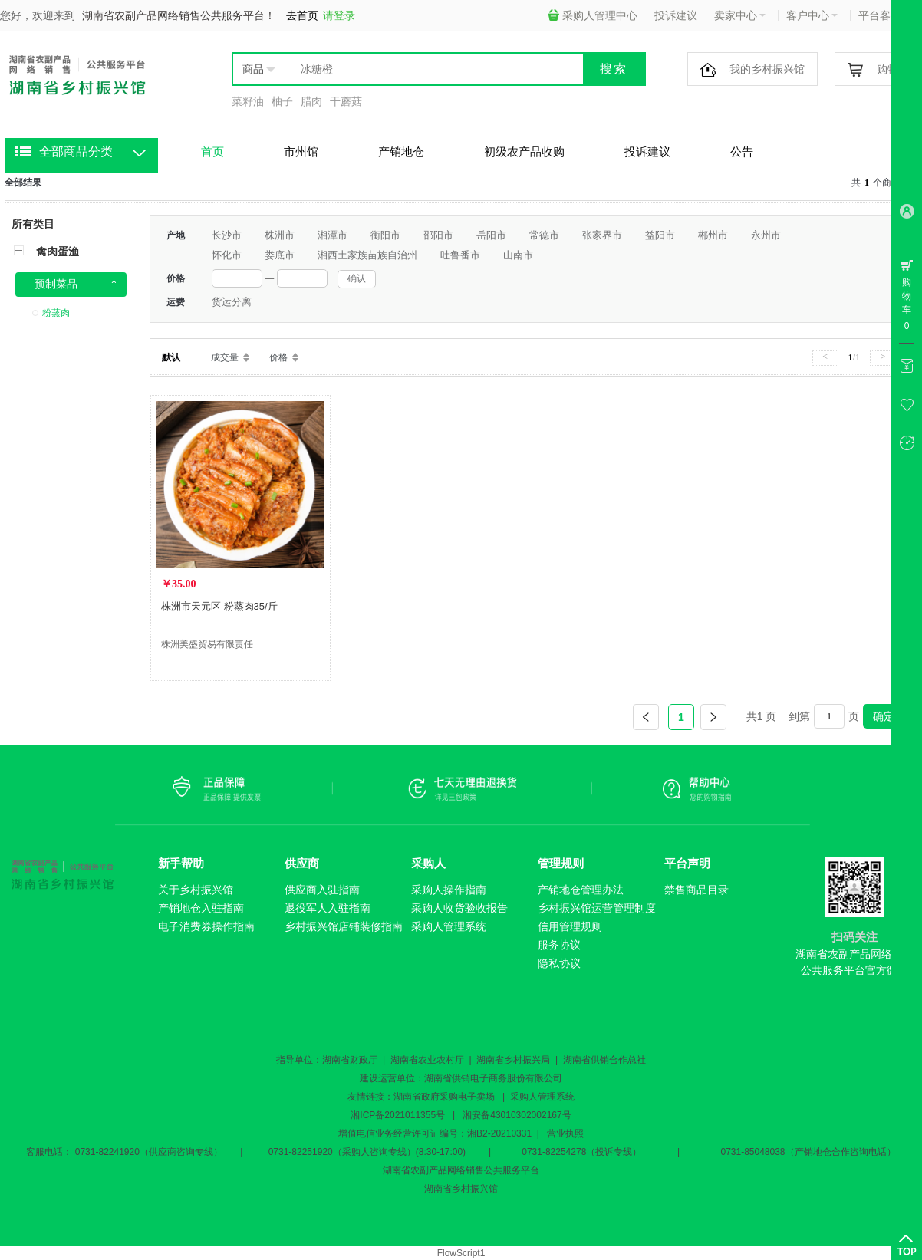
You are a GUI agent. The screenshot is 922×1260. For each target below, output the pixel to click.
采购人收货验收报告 (459, 908)
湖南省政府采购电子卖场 (444, 1096)
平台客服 (884, 15)
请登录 (339, 15)
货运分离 (232, 302)
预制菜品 (56, 284)
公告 (741, 151)
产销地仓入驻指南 (201, 908)
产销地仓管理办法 (581, 889)
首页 (212, 151)
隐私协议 (559, 963)
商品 (253, 69)
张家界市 (602, 235)
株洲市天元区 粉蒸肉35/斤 (219, 606)
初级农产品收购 (524, 151)
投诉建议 (675, 15)
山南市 (518, 255)
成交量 (225, 357)
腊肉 (311, 101)
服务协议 (559, 945)
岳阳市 (491, 235)
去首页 (302, 15)
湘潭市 (332, 235)
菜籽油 (248, 101)
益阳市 (660, 235)
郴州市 (713, 235)
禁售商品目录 (696, 889)
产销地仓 (401, 151)
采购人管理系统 (448, 926)
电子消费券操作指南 (206, 926)
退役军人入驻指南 (327, 908)
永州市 (766, 235)
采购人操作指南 (448, 889)
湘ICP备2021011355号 (398, 1115)
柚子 (282, 101)
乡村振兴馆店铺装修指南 (344, 926)
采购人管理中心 (592, 15)
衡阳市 (385, 235)
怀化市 (227, 255)
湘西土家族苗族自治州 (367, 255)
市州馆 (301, 151)
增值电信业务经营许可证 (389, 1133)
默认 (171, 357)
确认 (356, 278)
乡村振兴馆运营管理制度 (597, 908)
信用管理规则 (570, 926)
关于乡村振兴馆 (195, 889)
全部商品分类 (76, 151)
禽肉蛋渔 (57, 251)
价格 (278, 357)
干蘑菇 (346, 101)
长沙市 (227, 235)
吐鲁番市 (460, 255)
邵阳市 (438, 235)
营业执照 (565, 1133)
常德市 (544, 235)
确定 (883, 716)
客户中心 (812, 15)
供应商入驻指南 (322, 889)
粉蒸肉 (56, 313)
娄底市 (280, 255)
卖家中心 (740, 15)
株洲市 (280, 235)
